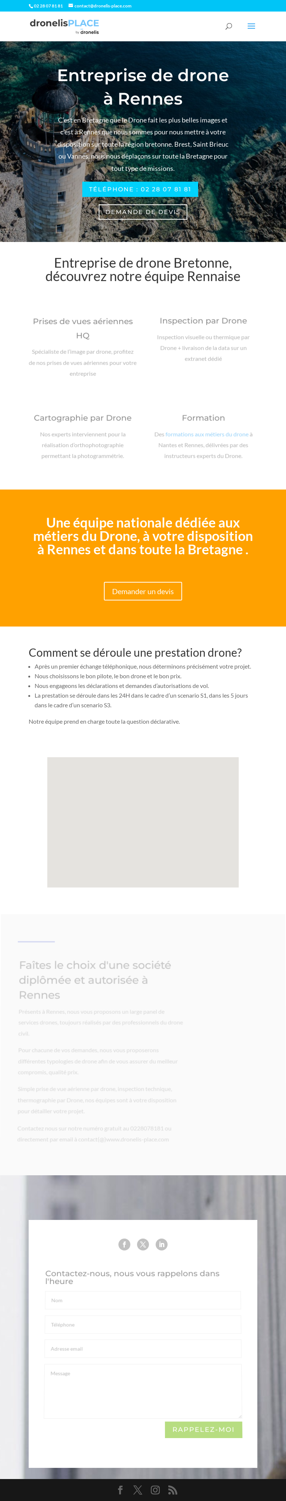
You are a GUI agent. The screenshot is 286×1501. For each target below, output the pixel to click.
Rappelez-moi (203, 1430)
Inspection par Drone (203, 324)
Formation (203, 421)
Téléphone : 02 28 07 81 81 (140, 189)
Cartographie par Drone (83, 421)
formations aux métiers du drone (207, 436)
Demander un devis (143, 591)
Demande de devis (143, 212)
